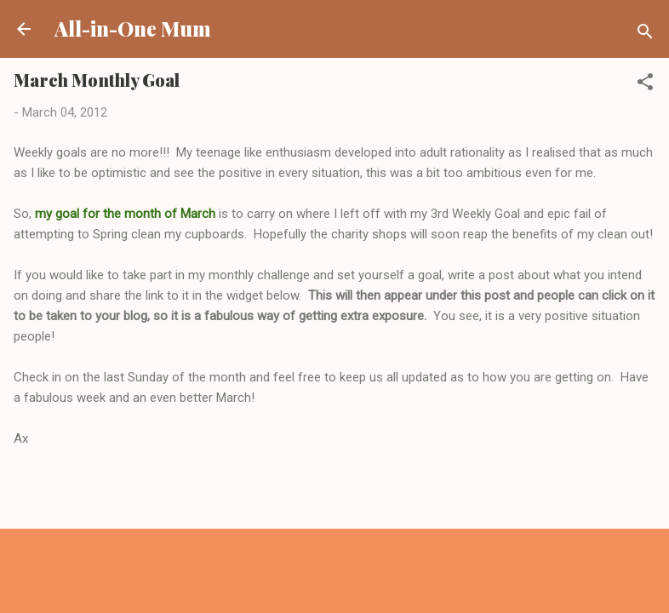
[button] (645, 85)
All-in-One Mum (132, 28)
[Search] (645, 34)
